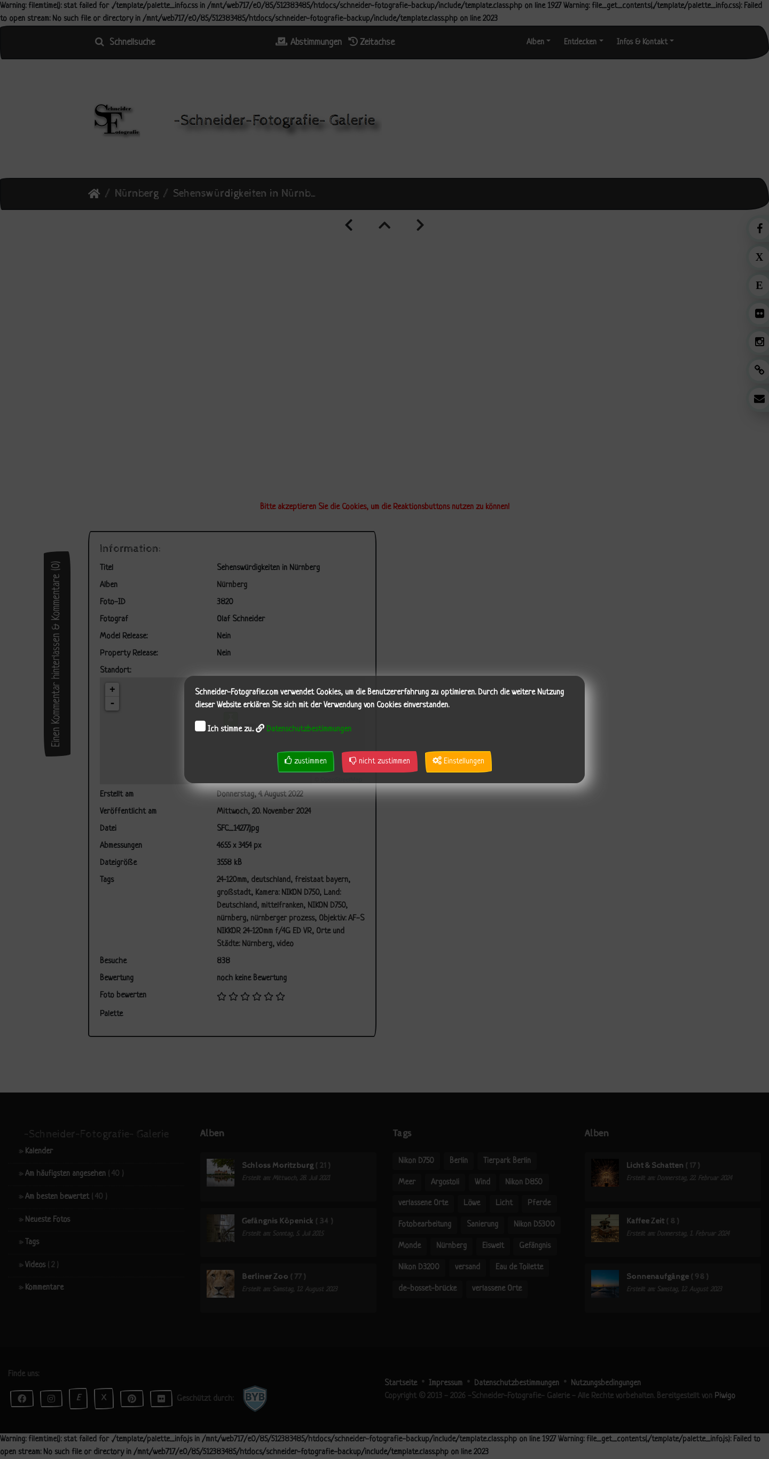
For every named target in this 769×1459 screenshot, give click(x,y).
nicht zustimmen (379, 761)
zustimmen (306, 761)
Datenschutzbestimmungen (308, 729)
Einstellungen (458, 761)
